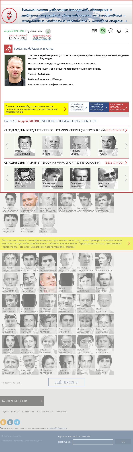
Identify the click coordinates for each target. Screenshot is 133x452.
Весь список (115, 131)
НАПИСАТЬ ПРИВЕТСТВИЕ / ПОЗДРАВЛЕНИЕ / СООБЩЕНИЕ (50, 122)
